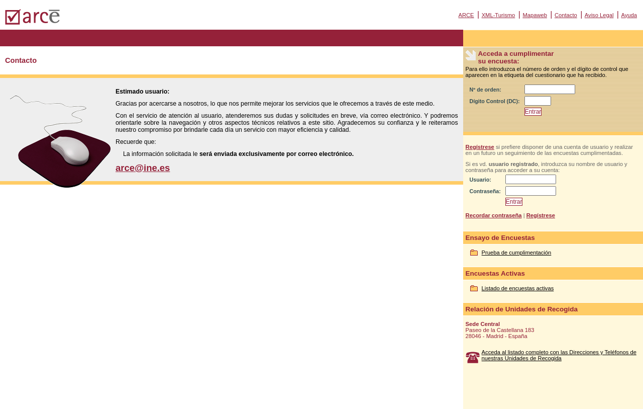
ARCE (466, 15)
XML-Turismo (498, 15)
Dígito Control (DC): (495, 101)
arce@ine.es (143, 167)
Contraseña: (485, 191)
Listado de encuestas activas (518, 288)
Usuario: (480, 180)
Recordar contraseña (494, 215)
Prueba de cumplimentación (517, 253)
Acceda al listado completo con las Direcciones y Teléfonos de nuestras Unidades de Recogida (559, 355)
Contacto (566, 15)
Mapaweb (534, 15)
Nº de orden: (485, 90)
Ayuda (629, 15)
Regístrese (480, 147)
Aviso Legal (599, 15)
